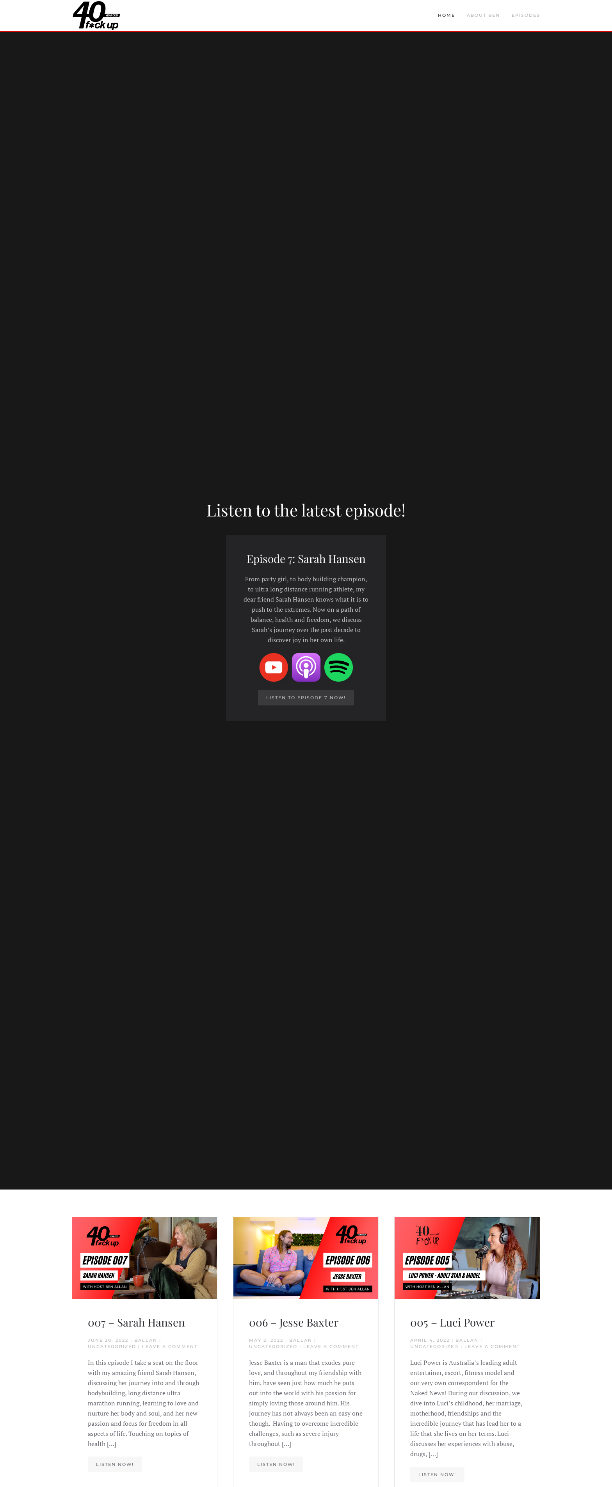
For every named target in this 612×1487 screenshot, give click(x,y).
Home (446, 15)
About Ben (483, 15)
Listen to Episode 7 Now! (306, 697)
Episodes (526, 15)
